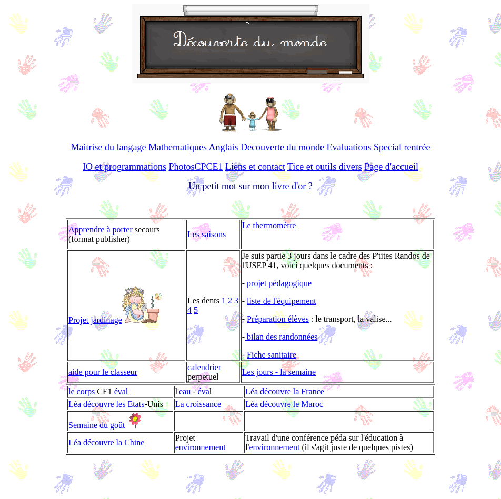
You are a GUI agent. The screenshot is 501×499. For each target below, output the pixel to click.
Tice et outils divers (324, 166)
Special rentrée (402, 147)
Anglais (223, 147)
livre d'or (290, 186)
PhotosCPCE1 (195, 166)
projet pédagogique (279, 283)
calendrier (204, 367)
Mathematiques (177, 147)
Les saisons (206, 234)
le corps (81, 391)
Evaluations (349, 147)
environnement (200, 447)
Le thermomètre (269, 225)
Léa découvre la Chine (106, 442)
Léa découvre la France (284, 391)
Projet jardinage (95, 319)
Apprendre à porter (100, 229)
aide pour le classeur (102, 372)
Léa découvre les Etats (106, 404)
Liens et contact (255, 166)
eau (185, 391)
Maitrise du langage (108, 147)
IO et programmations (124, 166)
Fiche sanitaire (271, 354)
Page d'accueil (391, 166)
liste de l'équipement (281, 301)
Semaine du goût (96, 425)
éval (121, 391)
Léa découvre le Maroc (284, 404)
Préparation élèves (278, 318)
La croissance (198, 404)
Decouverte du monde (282, 147)
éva (203, 391)
